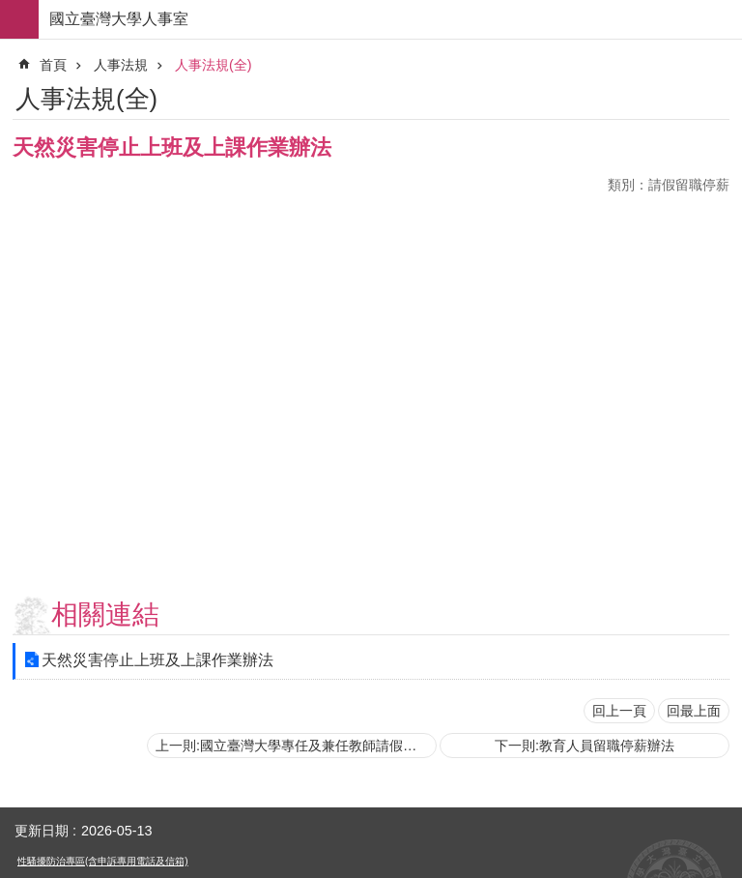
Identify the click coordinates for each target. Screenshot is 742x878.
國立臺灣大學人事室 (118, 19)
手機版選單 (19, 19)
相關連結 (105, 614)
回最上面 (694, 710)
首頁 (53, 65)
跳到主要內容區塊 (10, 10)
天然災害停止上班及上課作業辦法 (157, 660)
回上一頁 (619, 710)
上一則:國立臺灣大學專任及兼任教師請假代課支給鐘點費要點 (296, 745)
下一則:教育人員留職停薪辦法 (584, 745)
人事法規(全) (213, 65)
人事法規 (121, 65)
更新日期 (41, 830)
